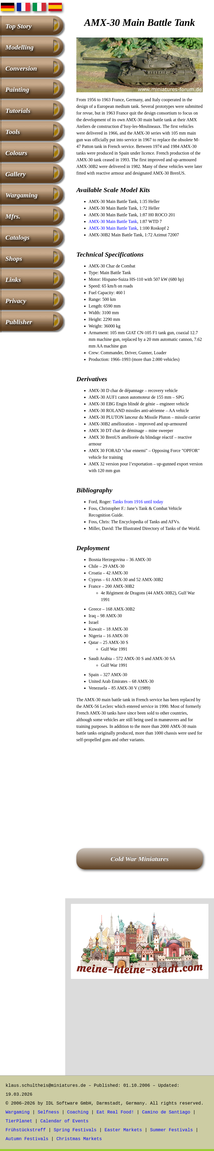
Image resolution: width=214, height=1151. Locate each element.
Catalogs (17, 237)
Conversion (21, 68)
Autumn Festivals (27, 1139)
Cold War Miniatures (140, 858)
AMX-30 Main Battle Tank (113, 221)
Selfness (48, 1112)
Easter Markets (123, 1130)
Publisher (18, 322)
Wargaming (21, 195)
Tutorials (17, 110)
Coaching (78, 1112)
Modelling (19, 47)
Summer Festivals (171, 1130)
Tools (12, 131)
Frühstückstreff (26, 1130)
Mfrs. (12, 216)
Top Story (18, 26)
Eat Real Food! (115, 1112)
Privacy (15, 300)
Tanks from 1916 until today (137, 501)
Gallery (15, 174)
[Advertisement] (139, 788)
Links (13, 279)
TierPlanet (19, 1121)
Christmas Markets (79, 1139)
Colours (16, 153)
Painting (17, 89)
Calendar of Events (64, 1121)
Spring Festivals (75, 1130)
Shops (13, 258)
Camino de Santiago (166, 1112)
